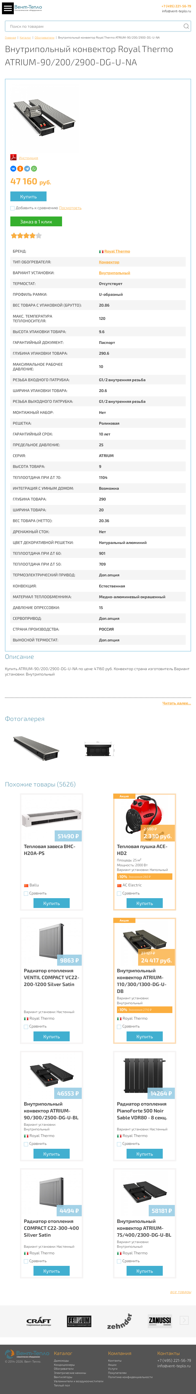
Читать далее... (177, 703)
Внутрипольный (114, 272)
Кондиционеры (64, 1364)
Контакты (114, 1360)
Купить (28, 196)
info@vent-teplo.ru (176, 11)
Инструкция (28, 158)
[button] (184, 1320)
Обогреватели (44, 37)
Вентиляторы (63, 1377)
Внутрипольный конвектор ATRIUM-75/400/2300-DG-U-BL (144, 1228)
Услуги (112, 1368)
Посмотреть (70, 207)
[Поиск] (186, 26)
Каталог (25, 37)
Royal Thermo (117, 251)
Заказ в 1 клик (36, 221)
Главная (10, 37)
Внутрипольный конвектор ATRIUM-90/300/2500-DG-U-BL (51, 1110)
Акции (112, 1364)
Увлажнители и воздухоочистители (78, 1381)
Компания (119, 1353)
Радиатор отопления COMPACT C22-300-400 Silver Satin (51, 1228)
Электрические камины (70, 1372)
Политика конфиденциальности (130, 1377)
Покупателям (117, 1372)
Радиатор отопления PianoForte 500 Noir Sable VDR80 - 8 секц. (142, 1110)
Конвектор (109, 261)
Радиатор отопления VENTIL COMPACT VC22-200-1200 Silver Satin (51, 977)
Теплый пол (62, 1385)
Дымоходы (61, 1360)
